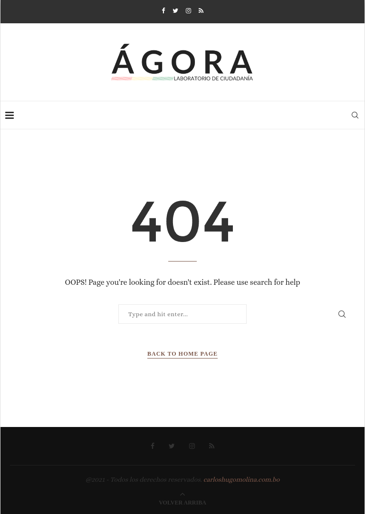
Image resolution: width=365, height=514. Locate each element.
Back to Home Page (182, 353)
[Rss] (201, 10)
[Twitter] (175, 10)
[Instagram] (188, 10)
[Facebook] (163, 10)
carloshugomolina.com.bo (241, 479)
